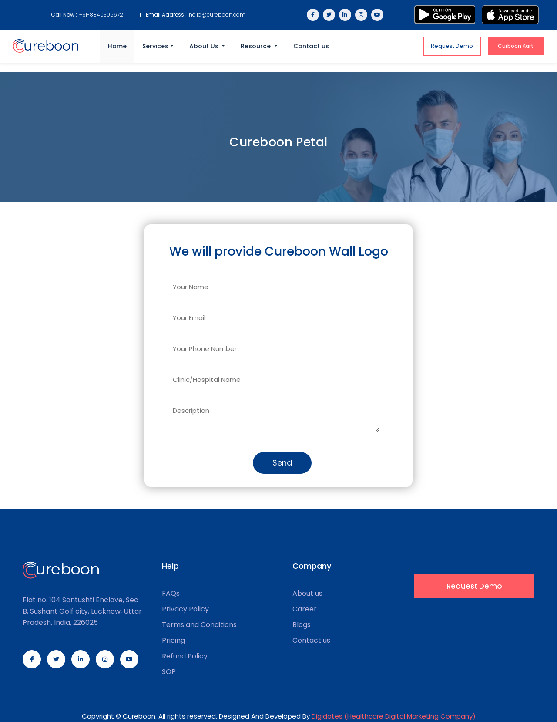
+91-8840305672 (101, 14)
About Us (204, 46)
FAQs (171, 593)
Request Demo (452, 46)
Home (117, 46)
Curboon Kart (516, 46)
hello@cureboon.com (217, 14)
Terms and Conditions (199, 625)
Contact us (311, 46)
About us (307, 593)
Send (282, 462)
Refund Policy (185, 656)
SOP (169, 672)
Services (155, 46)
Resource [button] (256, 46)
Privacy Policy (185, 609)
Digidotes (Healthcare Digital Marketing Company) (394, 716)
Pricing (173, 640)
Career (304, 609)
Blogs (301, 625)
